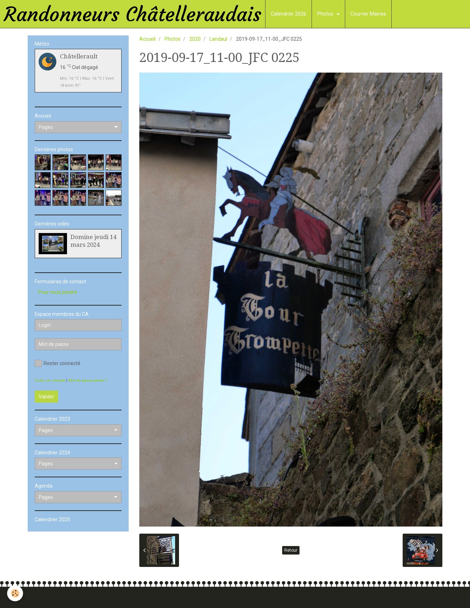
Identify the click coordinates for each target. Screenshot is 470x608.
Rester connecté (57, 363)
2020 (195, 39)
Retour (290, 550)
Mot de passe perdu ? (87, 380)
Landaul (218, 39)
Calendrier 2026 (288, 14)
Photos (325, 14)
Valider (46, 396)
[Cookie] (15, 593)
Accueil (147, 39)
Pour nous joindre (57, 292)
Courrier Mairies (368, 14)
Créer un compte (50, 380)
